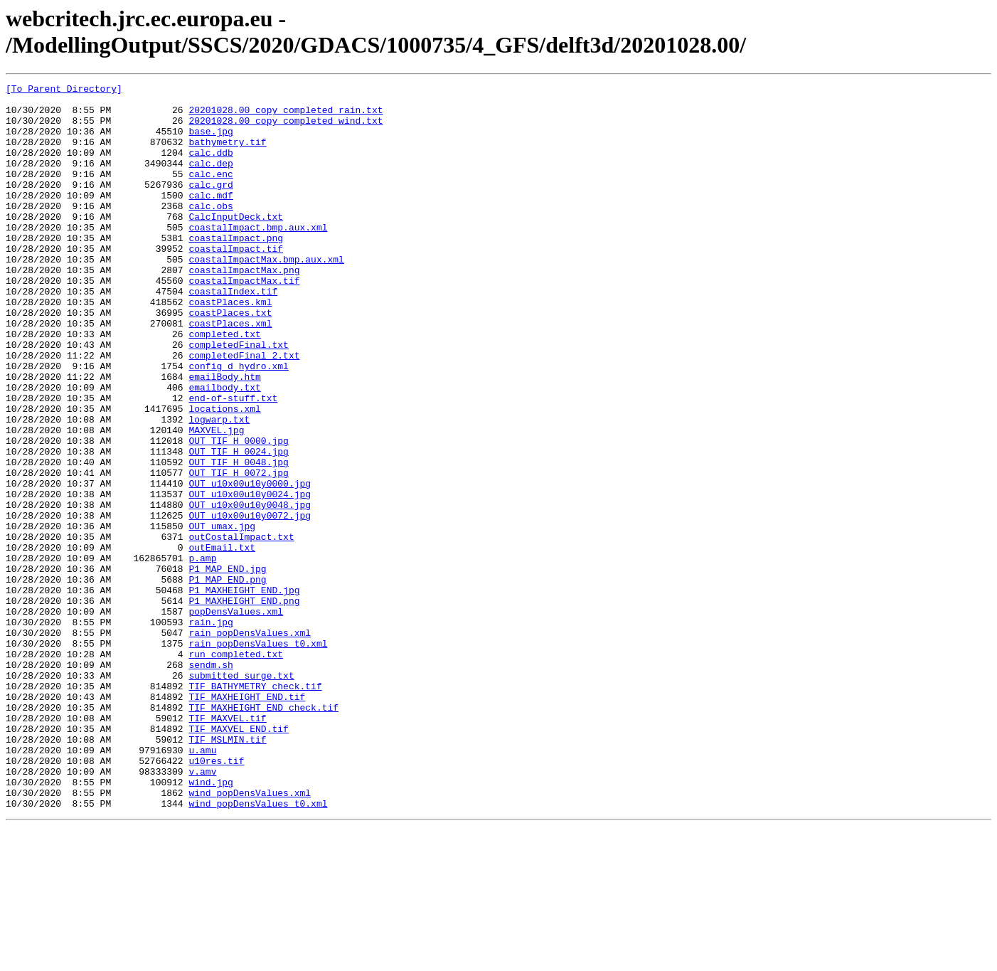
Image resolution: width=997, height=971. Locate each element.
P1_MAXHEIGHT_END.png (243, 705)
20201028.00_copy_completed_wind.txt (285, 128)
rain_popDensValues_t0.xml (257, 756)
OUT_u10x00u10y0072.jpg (249, 602)
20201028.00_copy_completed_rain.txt (285, 116)
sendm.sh (210, 781)
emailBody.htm (224, 436)
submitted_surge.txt (241, 794)
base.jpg (210, 141)
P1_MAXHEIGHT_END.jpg (243, 692)
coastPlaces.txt (230, 359)
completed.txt (224, 384)
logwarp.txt (219, 487)
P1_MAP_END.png (227, 679)
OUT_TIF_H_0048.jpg (238, 538)
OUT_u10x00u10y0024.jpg (249, 577)
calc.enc (210, 192)
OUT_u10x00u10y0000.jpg (249, 564)
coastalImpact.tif (235, 282)
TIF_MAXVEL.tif (227, 845)
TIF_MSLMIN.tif (227, 871)
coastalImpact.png (235, 269)
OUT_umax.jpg (221, 615)
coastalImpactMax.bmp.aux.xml (265, 295)
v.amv (202, 909)
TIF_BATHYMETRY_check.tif (254, 807)
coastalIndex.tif (232, 333)
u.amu (202, 884)
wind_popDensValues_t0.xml (257, 948)
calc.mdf (210, 218)
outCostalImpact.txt (241, 628)
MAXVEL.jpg (216, 500)
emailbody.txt (224, 448)
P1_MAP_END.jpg (227, 666)
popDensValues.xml (235, 717)
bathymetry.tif (227, 154)
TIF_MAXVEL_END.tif (238, 858)
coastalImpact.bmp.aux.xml (257, 256)
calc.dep (210, 180)
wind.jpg (210, 922)
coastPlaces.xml (230, 372)
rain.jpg (210, 730)
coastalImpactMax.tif (243, 320)
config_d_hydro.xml (238, 423)
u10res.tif (216, 897)
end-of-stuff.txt (232, 461)
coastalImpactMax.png (243, 308)
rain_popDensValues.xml (249, 743)
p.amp (202, 653)
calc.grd (210, 205)
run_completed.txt (235, 769)
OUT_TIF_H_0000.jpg (238, 512)
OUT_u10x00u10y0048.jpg (249, 589)
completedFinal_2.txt (243, 410)
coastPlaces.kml (230, 346)
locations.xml (224, 474)
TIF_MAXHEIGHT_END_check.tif (263, 833)
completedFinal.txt (238, 397)
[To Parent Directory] (64, 90)
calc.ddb (210, 167)
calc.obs (210, 231)
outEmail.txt (221, 641)
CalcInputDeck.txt (235, 244)
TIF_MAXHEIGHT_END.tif (246, 820)
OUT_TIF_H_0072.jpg (238, 551)
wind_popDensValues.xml (249, 935)
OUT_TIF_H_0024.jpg (238, 525)
